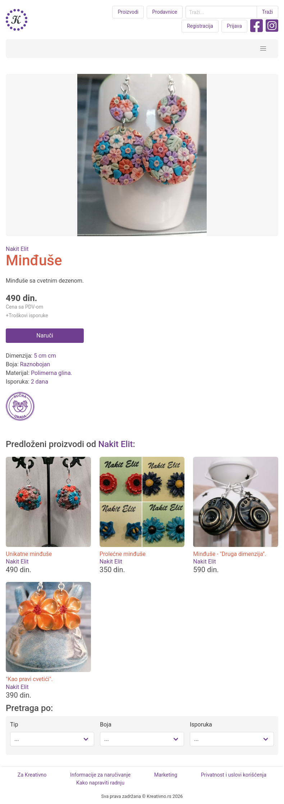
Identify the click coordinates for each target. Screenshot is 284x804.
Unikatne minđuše (29, 554)
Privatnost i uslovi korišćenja (233, 775)
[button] (263, 48)
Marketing (165, 775)
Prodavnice (164, 12)
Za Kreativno (32, 775)
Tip (14, 724)
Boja (105, 724)
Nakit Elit (17, 249)
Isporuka (201, 724)
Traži (267, 12)
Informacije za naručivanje (100, 775)
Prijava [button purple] (234, 26)
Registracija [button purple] (200, 26)
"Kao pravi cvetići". (29, 679)
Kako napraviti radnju (100, 783)
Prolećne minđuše (123, 554)
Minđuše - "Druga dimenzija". (229, 554)
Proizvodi (128, 12)
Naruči (44, 335)
